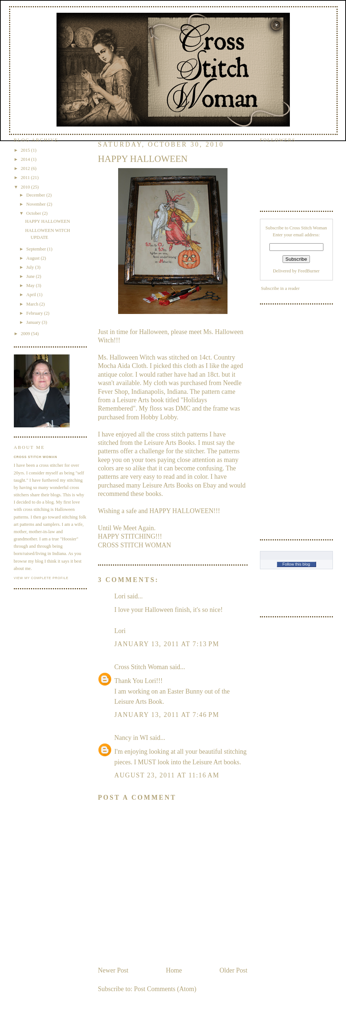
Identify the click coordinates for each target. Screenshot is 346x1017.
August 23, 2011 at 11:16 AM (166, 775)
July (30, 267)
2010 (26, 187)
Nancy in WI (131, 737)
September (36, 249)
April (31, 294)
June (31, 276)
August (33, 258)
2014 (26, 159)
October (34, 213)
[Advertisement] (289, 420)
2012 (26, 168)
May (31, 285)
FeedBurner (308, 270)
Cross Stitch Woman (141, 667)
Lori (120, 596)
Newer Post (113, 970)
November (36, 204)
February (35, 313)
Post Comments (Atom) (165, 989)
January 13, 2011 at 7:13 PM (166, 644)
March (32, 304)
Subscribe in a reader (280, 288)
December (36, 195)
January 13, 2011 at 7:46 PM (166, 714)
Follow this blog (296, 564)
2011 (26, 177)
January (34, 322)
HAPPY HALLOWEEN (47, 221)
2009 (26, 333)
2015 (26, 150)
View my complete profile (41, 578)
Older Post (233, 970)
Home (174, 970)
